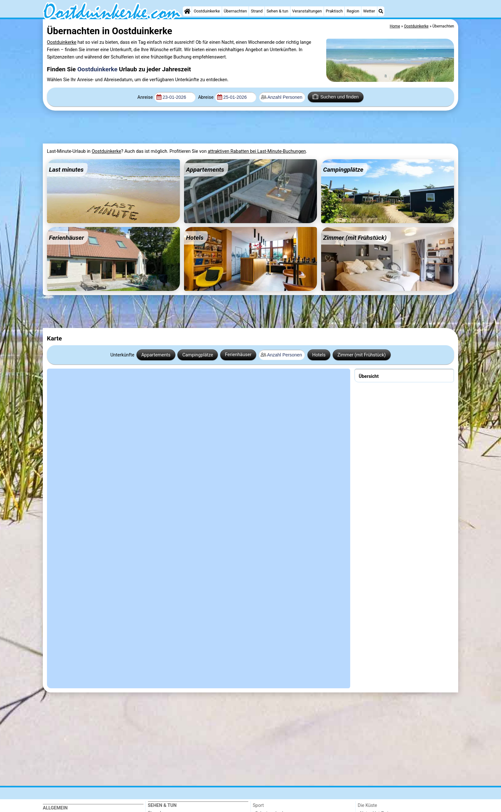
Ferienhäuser (238, 354)
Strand (257, 11)
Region (353, 11)
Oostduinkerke (207, 11)
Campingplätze (197, 355)
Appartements (155, 355)
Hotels (319, 355)
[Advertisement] (199, 127)
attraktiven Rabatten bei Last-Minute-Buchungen (257, 151)
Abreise (205, 97)
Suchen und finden (335, 96)
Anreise (145, 97)
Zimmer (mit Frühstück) (361, 355)
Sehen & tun (277, 11)
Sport (258, 805)
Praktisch (334, 11)
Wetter (369, 11)
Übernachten (235, 11)
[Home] (187, 11)
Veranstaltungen (307, 11)
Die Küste (367, 805)
